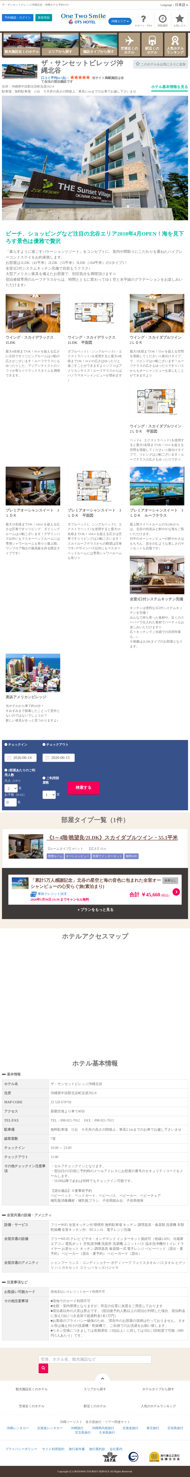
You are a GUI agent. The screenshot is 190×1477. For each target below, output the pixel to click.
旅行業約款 (97, 1449)
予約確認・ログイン (17, 17)
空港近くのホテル (129, 44)
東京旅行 (152, 1428)
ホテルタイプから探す (158, 1389)
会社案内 (116, 1449)
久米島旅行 (107, 1432)
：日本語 (174, 5)
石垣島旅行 (175, 1428)
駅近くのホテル (152, 44)
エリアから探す (60, 44)
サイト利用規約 (53, 1449)
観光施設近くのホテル (21, 44)
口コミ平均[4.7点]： (55, 78)
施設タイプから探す (98, 44)
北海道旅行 (130, 1428)
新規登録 (44, 17)
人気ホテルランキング (175, 44)
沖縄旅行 (77, 1428)
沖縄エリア (120, 21)
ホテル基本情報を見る (169, 87)
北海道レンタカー (50, 1428)
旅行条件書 (77, 1449)
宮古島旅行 (83, 1432)
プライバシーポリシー (21, 1449)
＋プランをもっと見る (95, 910)
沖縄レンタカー (18, 1428)
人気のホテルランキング (158, 1406)
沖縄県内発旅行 (103, 1428)
